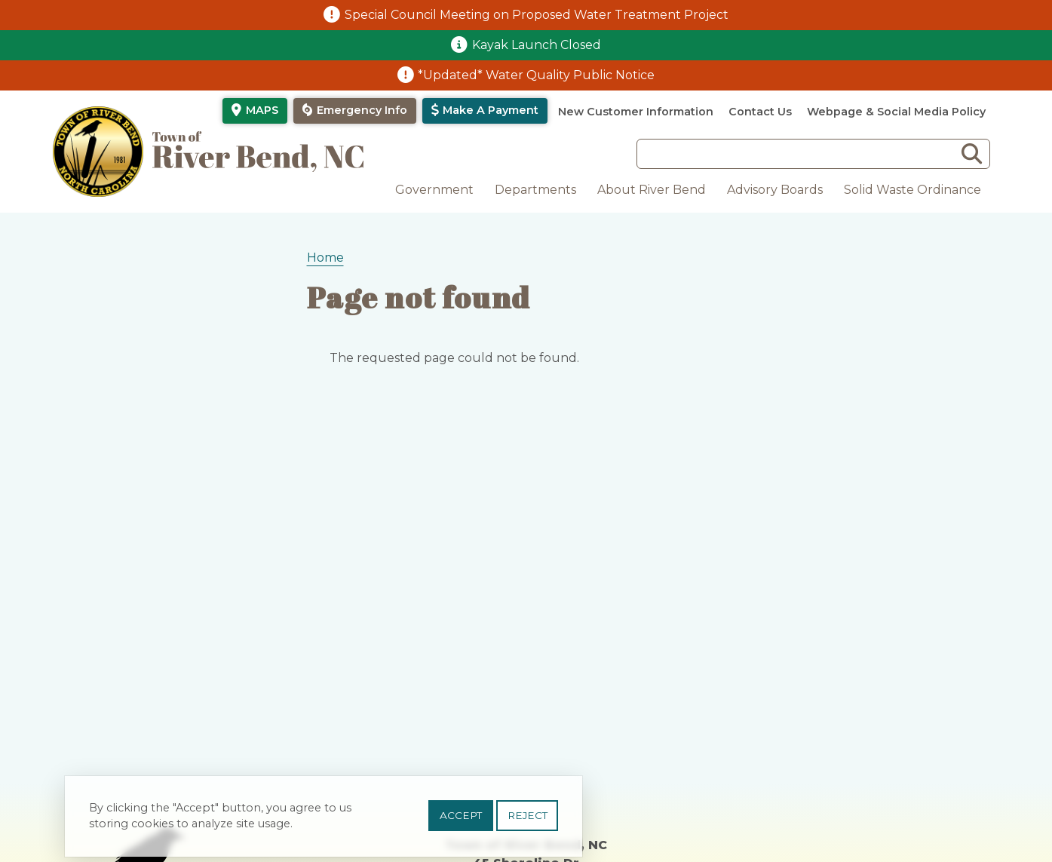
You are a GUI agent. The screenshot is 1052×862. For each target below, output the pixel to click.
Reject (527, 821)
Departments (535, 190)
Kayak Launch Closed (536, 45)
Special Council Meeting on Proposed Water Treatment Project (536, 15)
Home (325, 257)
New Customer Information (635, 111)
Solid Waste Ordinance (912, 190)
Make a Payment (490, 110)
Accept (461, 821)
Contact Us (760, 111)
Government (434, 190)
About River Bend (651, 190)
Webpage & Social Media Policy (896, 111)
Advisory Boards (775, 190)
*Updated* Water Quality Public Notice (536, 75)
